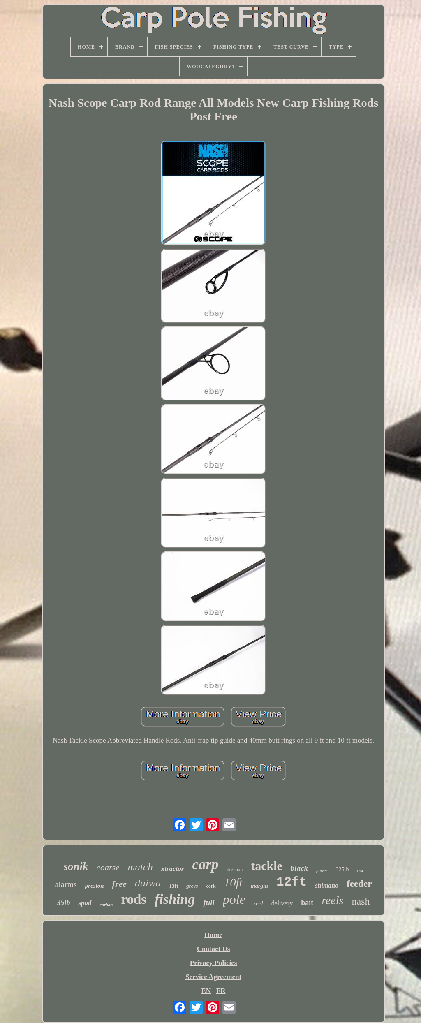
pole (234, 899)
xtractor (172, 869)
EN (206, 991)
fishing (175, 899)
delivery (282, 903)
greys (192, 886)
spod (84, 903)
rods (133, 899)
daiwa (148, 883)
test (360, 870)
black (299, 868)
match (140, 867)
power (322, 870)
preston (94, 885)
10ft (233, 882)
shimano (326, 885)
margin (259, 886)
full (208, 902)
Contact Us (213, 949)
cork (210, 886)
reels (332, 900)
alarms (65, 884)
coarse (108, 868)
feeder (359, 884)
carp (205, 864)
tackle (266, 866)
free (119, 884)
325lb (342, 869)
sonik (76, 866)
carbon (106, 904)
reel (258, 903)
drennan (235, 870)
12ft (291, 882)
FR (221, 991)
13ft (173, 886)
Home (213, 935)
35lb (63, 902)
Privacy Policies (213, 963)
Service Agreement (213, 977)
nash (361, 901)
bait (307, 902)
